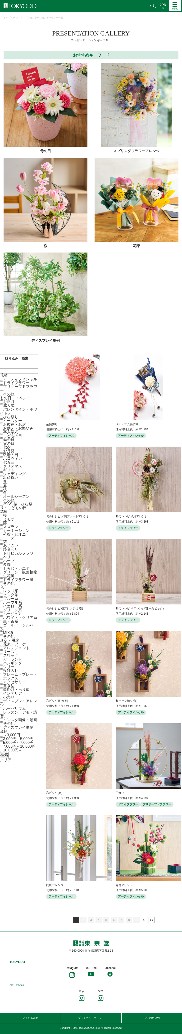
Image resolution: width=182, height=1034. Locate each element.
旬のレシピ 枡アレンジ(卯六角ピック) (140, 608)
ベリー (8, 557)
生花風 (8, 576)
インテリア (12, 693)
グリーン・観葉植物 (20, 572)
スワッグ (10, 655)
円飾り (120, 792)
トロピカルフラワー (20, 553)
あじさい (10, 546)
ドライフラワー (16, 383)
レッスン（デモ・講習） (18, 714)
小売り (8, 697)
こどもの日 (12, 436)
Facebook (110, 968)
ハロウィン (12, 459)
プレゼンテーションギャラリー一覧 (44, 17)
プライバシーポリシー (91, 1017)
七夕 (7, 447)
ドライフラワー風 (18, 580)
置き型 (8, 686)
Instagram (72, 968)
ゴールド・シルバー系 (18, 627)
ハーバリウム (14, 708)
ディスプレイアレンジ (18, 703)
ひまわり (10, 549)
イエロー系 (12, 606)
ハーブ (8, 561)
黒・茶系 (10, 621)
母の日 (8, 440)
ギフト (8, 470)
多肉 (7, 565)
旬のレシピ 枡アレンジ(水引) (64, 608)
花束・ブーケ (14, 644)
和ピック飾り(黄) (57, 700)
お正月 (8, 402)
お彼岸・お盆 (14, 424)
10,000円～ (12, 750)
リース (8, 652)
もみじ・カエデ (16, 568)
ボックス (10, 678)
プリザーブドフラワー (18, 388)
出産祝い (10, 477)
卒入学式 (10, 432)
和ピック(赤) (54, 792)
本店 (81, 991)
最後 (152, 920)
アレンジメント (16, 648)
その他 (8, 394)
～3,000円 (11, 735)
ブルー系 (10, 599)
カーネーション (16, 530)
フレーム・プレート (20, 674)
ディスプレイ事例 (18, 727)
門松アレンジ (54, 885)
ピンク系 (10, 595)
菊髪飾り (52, 424)
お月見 (8, 451)
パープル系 (12, 602)
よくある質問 (30, 1017)
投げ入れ (10, 671)
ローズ (8, 538)
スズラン (10, 527)
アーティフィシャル (20, 379)
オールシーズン (16, 496)
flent (100, 991)
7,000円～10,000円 (19, 746)
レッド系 (10, 591)
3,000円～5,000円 (18, 739)
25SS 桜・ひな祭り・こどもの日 (16, 506)
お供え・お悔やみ (18, 428)
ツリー (8, 667)
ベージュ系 (12, 614)
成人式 (8, 406)
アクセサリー (14, 682)
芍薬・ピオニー (16, 534)
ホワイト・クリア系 (20, 618)
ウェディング (14, 474)
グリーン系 (12, 610)
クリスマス (12, 466)
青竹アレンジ (124, 885)
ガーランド (12, 659)
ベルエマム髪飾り (127, 424)
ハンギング (12, 663)
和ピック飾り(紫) (126, 700)
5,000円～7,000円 (18, 743)
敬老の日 (10, 455)
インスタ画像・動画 (20, 720)
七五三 (8, 462)
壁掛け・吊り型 (16, 690)
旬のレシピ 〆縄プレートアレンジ (68, 516)
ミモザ (8, 519)
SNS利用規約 (152, 1017)
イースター (12, 421)
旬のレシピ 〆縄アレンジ (132, 516)
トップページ (11, 17)
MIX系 (8, 633)
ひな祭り (10, 417)
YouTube (90, 968)
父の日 (8, 443)
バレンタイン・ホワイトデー (18, 411)
